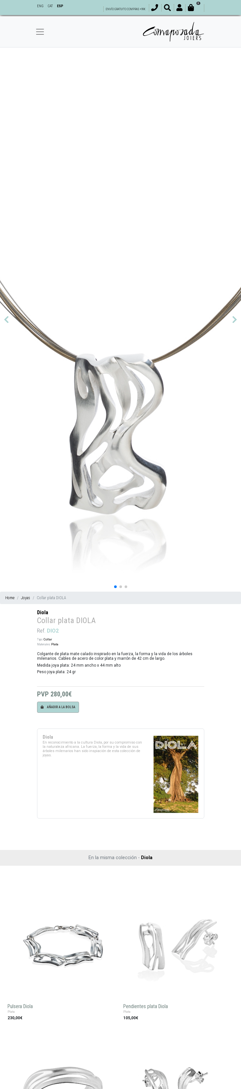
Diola (42, 612)
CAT (50, 6)
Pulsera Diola (20, 1006)
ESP (60, 6)
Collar (48, 639)
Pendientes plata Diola (145, 1006)
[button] (6, 319)
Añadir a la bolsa (58, 707)
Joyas (25, 598)
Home (9, 598)
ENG (40, 6)
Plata (54, 644)
